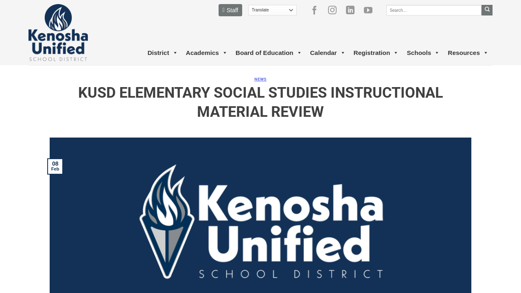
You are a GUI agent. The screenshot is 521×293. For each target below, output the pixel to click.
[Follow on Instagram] (335, 10)
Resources (468, 53)
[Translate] (272, 10)
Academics (207, 53)
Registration (376, 53)
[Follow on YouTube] (371, 10)
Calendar (328, 53)
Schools (423, 53)
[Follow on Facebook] (317, 10)
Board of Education (269, 53)
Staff (231, 10)
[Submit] (487, 10)
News (260, 79)
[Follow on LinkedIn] (353, 10)
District (162, 53)
